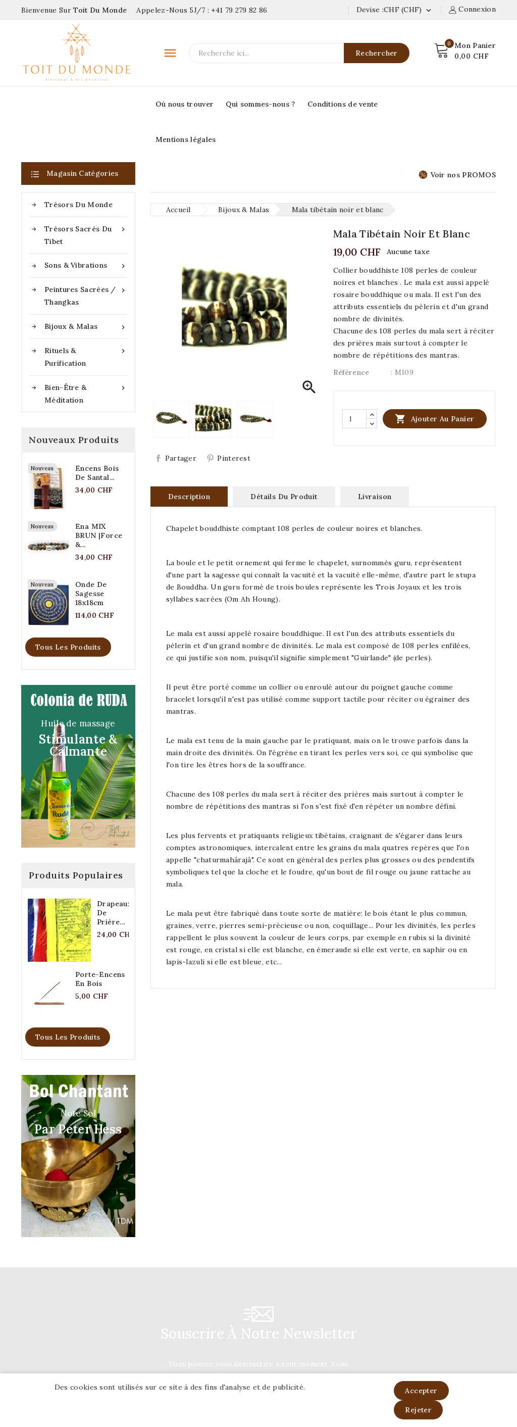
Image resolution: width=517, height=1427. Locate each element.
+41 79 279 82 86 (239, 10)
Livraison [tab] (375, 496)
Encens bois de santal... (97, 473)
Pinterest (233, 458)
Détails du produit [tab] (283, 496)
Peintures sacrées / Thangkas (85, 295)
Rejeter (418, 1409)
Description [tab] (189, 496)
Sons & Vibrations (85, 265)
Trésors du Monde (78, 204)
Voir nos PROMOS (457, 174)
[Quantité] (354, 418)
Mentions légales (186, 139)
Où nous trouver (185, 104)
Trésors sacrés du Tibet (85, 234)
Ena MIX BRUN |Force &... (98, 535)
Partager (180, 458)
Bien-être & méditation (85, 393)
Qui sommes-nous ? (260, 104)
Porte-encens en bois (100, 979)
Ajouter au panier (434, 418)
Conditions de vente (342, 104)
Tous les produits (68, 647)
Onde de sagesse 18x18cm (91, 593)
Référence (351, 372)
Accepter (421, 1390)
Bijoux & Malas (85, 326)
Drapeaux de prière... (114, 912)
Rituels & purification (85, 356)
